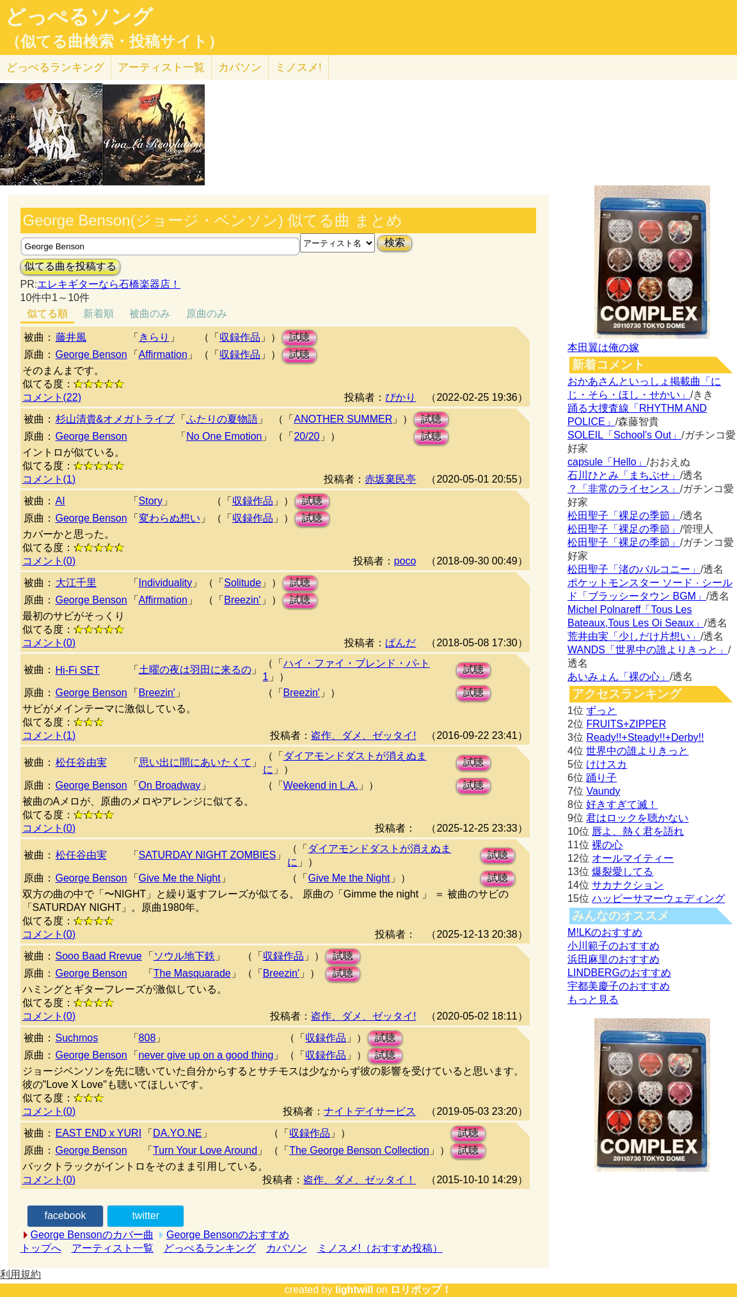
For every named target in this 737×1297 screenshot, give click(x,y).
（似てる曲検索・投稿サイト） (114, 41)
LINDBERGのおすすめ (619, 972)
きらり (154, 337)
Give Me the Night (180, 878)
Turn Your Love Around (205, 1150)
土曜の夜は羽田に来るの (195, 669)
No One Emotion (224, 436)
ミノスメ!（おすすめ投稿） (380, 1248)
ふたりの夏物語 (222, 419)
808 (147, 1037)
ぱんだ (400, 642)
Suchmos (77, 1037)
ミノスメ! (298, 67)
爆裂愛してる (622, 871)
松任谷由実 (81, 762)
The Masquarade (192, 973)
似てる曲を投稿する (70, 266)
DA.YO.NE (177, 1133)
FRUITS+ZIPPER (626, 723)
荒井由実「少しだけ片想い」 (634, 636)
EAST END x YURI (99, 1133)
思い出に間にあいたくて (195, 762)
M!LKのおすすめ (604, 932)
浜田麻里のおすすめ (613, 959)
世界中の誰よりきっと (637, 750)
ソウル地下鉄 (184, 956)
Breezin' (242, 599)
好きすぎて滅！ (622, 804)
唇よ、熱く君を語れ (638, 831)
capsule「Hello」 (607, 461)
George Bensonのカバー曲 (92, 1234)
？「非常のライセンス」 (623, 488)
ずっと (601, 710)
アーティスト (161, 67)
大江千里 (76, 582)
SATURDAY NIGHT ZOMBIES (207, 855)
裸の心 (607, 844)
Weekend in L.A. (320, 785)
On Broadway (170, 785)
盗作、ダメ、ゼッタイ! (363, 735)
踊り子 (601, 777)
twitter (145, 1215)
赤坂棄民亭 (390, 479)
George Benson (91, 354)
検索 (394, 242)
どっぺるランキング (210, 1248)
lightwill (354, 1289)
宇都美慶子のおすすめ (618, 986)
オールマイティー (633, 858)
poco (405, 560)
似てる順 (47, 313)
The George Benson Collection (359, 1150)
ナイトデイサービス (370, 1111)
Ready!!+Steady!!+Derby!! (645, 737)
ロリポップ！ (421, 1289)
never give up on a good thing (206, 1055)
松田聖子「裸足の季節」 (623, 515)
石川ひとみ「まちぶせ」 (623, 475)
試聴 (299, 337)
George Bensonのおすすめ (227, 1234)
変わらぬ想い (169, 518)
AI (60, 500)
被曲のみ (149, 313)
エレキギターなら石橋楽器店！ (108, 284)
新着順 (98, 313)
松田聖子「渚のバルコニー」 (634, 569)
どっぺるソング (79, 16)
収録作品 (239, 337)
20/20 (306, 436)
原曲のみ (206, 313)
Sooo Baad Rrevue (99, 956)
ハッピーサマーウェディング (658, 898)
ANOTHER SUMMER (343, 419)
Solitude (242, 582)
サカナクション (627, 885)
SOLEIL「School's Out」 (624, 435)
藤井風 (71, 337)
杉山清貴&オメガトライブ (115, 419)
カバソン (240, 67)
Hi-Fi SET (78, 670)
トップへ (40, 1248)
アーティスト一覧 (113, 1248)
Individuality (166, 582)
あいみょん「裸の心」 (618, 676)
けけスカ (606, 764)
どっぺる (55, 67)
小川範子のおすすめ (613, 945)
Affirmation (163, 354)
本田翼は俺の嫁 (603, 347)
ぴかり (400, 397)
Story (150, 500)
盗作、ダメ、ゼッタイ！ (359, 1179)
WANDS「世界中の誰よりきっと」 (647, 649)
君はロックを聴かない (637, 817)
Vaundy (603, 791)
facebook (65, 1215)
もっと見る (593, 999)
